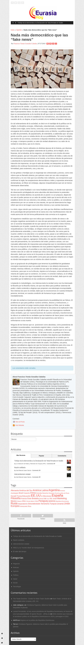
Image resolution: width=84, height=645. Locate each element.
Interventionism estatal (22, 474)
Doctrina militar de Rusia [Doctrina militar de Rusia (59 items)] (62, 493)
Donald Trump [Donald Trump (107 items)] (16, 496)
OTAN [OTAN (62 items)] (36, 501)
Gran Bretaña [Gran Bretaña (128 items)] (33, 498)
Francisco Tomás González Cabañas (25, 43)
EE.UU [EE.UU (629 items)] (36, 495)
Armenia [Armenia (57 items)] (62, 490)
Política (15, 575)
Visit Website (19, 425)
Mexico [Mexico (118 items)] (14, 501)
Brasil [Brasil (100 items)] (21, 493)
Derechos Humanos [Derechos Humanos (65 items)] (48, 493)
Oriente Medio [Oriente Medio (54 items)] (30, 501)
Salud (15, 579)
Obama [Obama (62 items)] (19, 501)
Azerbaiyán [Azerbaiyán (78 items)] (14, 493)
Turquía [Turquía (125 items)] (53, 504)
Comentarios (62, 456)
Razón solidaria (20, 467)
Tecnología (17, 586)
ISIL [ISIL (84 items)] (51, 498)
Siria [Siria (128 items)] (30, 504)
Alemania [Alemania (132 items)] (15, 490)
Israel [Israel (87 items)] (55, 498)
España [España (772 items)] (57, 495)
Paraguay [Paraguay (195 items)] (43, 501)
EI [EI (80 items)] (42, 496)
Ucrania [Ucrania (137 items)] (60, 504)
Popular (41, 456)
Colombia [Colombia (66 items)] (39, 493)
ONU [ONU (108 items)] (24, 501)
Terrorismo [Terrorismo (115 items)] (45, 504)
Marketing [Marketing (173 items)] (62, 498)
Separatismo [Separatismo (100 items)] (23, 504)
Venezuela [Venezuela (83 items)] (23, 506)
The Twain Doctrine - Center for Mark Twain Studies (31, 599)
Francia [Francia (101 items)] (24, 498)
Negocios (16, 564)
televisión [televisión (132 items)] (36, 504)
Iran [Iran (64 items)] (48, 498)
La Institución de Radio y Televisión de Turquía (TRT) (31, 463)
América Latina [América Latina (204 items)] (40, 490)
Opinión (19, 30)
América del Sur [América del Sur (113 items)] (25, 490)
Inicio (13, 30)
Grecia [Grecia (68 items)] (41, 498)
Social (15, 583)
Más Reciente (20, 455)
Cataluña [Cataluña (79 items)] (27, 493)
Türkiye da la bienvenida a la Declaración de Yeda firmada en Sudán (40, 23)
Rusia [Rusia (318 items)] (14, 503)
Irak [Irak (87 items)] (45, 498)
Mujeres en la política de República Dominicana (37, 620)
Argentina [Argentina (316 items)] (54, 490)
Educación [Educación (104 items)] (26, 496)
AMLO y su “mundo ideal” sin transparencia (28, 548)
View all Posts (20, 422)
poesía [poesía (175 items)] (52, 501)
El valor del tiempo (19, 551)
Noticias (16, 567)
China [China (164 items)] (33, 493)
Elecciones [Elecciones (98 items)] (47, 496)
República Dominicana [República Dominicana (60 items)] (62, 501)
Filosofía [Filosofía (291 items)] (16, 498)
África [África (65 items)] (29, 506)
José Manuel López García (23, 470)
